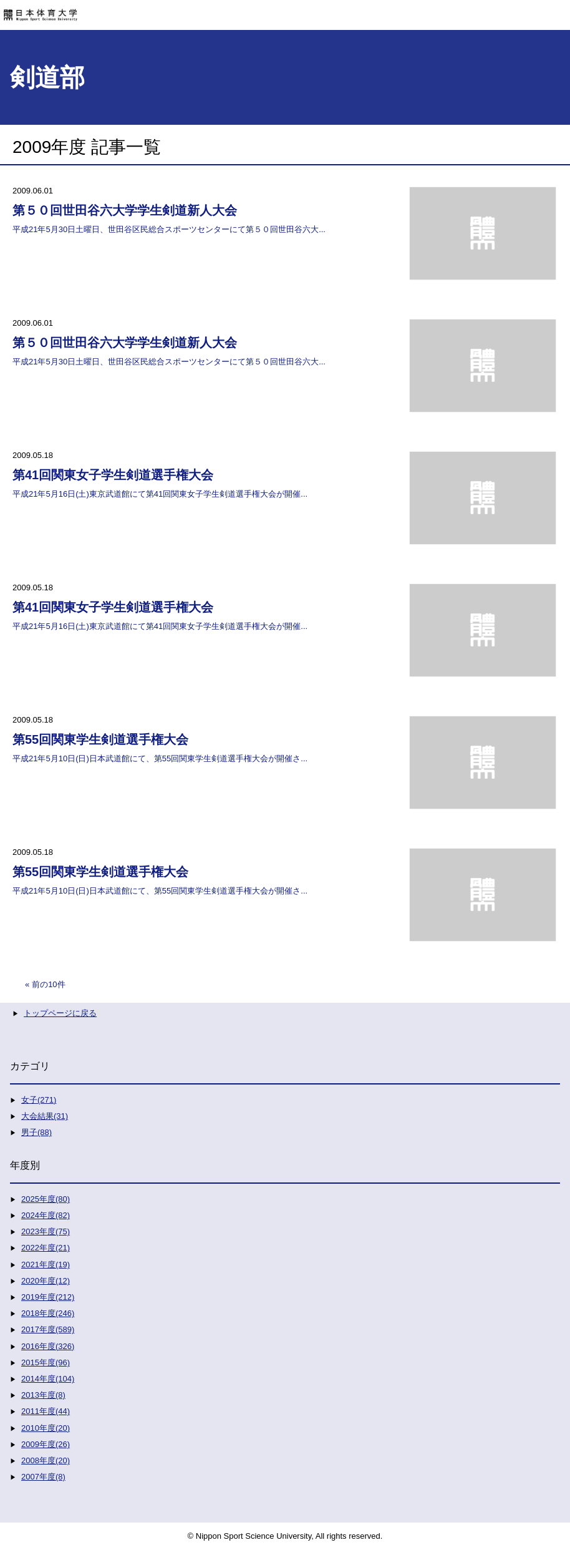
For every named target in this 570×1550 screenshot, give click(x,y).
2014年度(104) (47, 1378)
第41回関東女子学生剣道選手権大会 (112, 475)
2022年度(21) (45, 1247)
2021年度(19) (45, 1264)
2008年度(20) (45, 1460)
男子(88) (36, 1132)
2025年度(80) (45, 1199)
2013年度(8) (43, 1395)
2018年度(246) (47, 1313)
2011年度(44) (45, 1411)
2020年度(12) (45, 1280)
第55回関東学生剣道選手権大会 (100, 739)
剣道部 (47, 77)
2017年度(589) (47, 1329)
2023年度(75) (45, 1231)
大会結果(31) (44, 1116)
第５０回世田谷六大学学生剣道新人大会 (124, 210)
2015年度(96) (45, 1362)
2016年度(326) (47, 1346)
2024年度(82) (45, 1215)
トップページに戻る (60, 1013)
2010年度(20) (45, 1428)
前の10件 (48, 984)
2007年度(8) (43, 1476)
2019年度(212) (47, 1297)
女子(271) (38, 1099)
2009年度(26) (45, 1444)
